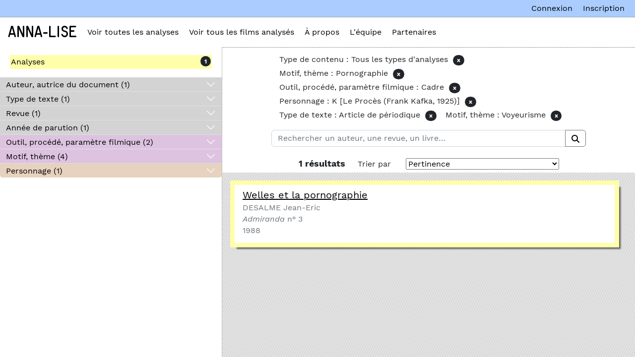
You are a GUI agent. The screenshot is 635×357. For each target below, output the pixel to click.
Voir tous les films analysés (241, 32)
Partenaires (414, 32)
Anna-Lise (42, 32)
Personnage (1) (34, 171)
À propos (322, 32)
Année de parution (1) (47, 127)
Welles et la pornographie (305, 195)
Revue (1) (23, 113)
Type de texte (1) (38, 99)
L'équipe (365, 32)
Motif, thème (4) (37, 156)
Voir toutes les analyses (133, 32)
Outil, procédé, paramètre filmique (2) (79, 142)
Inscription (604, 8)
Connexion (551, 8)
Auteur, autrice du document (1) (68, 84)
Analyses (28, 61)
